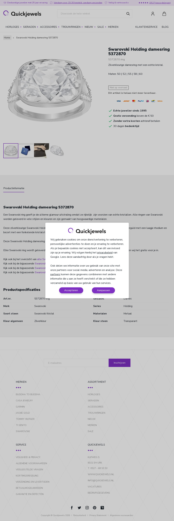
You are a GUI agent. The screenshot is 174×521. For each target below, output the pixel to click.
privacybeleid (105, 252)
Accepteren (71, 290)
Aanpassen (103, 290)
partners (55, 274)
